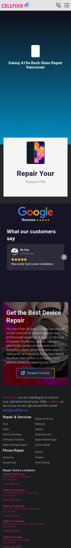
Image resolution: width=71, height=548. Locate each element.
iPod (5, 424)
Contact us (10, 397)
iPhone (39, 452)
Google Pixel (9, 462)
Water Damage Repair (15, 445)
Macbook (40, 424)
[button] (7, 257)
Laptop (39, 429)
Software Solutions (13, 439)
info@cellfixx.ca (15, 410)
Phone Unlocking (12, 434)
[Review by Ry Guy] (24, 249)
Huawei (39, 457)
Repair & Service (44, 419)
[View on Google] (14, 251)
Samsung (8, 457)
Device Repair (42, 445)
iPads (6, 429)
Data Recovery (43, 434)
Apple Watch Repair (46, 439)
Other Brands (42, 462)
